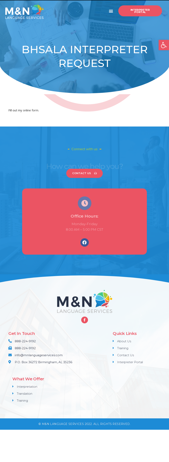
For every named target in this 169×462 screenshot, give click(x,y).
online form (30, 110)
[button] (111, 11)
